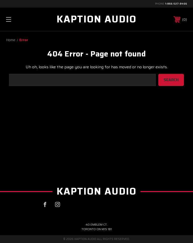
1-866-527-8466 (176, 4)
